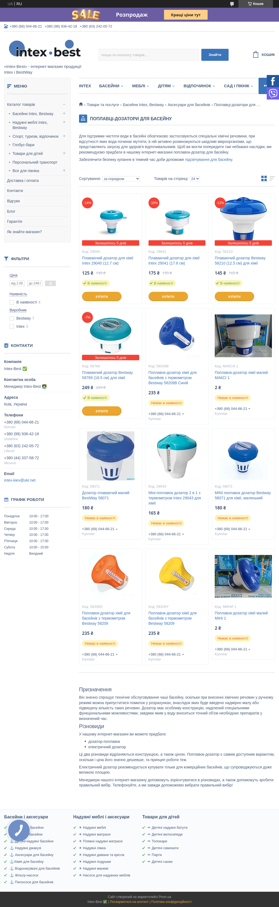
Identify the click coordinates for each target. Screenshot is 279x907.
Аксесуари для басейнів (189, 105)
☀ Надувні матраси (95, 834)
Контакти (15, 190)
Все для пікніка (26, 171)
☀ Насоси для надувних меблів (105, 875)
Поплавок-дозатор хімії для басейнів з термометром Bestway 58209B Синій (172, 377)
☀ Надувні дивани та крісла (102, 855)
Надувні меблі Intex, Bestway (30, 125)
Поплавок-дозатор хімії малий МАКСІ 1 (241, 375)
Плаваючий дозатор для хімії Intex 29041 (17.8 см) (174, 260)
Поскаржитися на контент (129, 902)
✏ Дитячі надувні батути (167, 827)
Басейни (109, 86)
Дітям (164, 86)
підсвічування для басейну (208, 159)
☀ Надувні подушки (95, 862)
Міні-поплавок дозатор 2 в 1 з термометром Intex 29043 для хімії (174, 498)
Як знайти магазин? (24, 232)
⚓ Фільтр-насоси (24, 875)
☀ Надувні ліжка (92, 848)
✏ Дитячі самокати (163, 848)
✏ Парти (155, 855)
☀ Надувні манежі (93, 868)
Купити (102, 296)
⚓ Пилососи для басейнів (31, 882)
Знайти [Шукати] (215, 55)
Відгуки (13, 201)
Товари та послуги (103, 105)
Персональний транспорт (35, 162)
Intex (85, 86)
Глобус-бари (23, 145)
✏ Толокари (157, 841)
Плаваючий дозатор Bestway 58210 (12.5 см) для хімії (240, 260)
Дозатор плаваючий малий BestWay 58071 (105, 495)
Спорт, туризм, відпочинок (36, 136)
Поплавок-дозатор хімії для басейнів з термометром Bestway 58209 (106, 618)
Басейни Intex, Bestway (33, 114)
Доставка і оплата (23, 180)
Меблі (138, 86)
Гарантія (14, 221)
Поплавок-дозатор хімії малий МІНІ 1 (241, 615)
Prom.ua (165, 897)
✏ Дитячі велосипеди (165, 834)
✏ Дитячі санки (160, 862)
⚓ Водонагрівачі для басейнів (35, 868)
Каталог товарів (21, 104)
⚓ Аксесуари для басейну (31, 855)
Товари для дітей (28, 153)
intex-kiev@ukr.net (19, 480)
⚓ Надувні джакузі (25, 848)
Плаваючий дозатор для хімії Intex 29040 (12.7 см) (107, 260)
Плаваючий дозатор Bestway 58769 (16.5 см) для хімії (107, 375)
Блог (11, 211)
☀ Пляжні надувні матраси (101, 841)
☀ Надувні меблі (92, 827)
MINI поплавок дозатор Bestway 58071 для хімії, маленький (243, 495)
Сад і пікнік (236, 86)
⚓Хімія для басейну (27, 862)
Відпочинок (197, 86)
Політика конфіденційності (171, 902)
